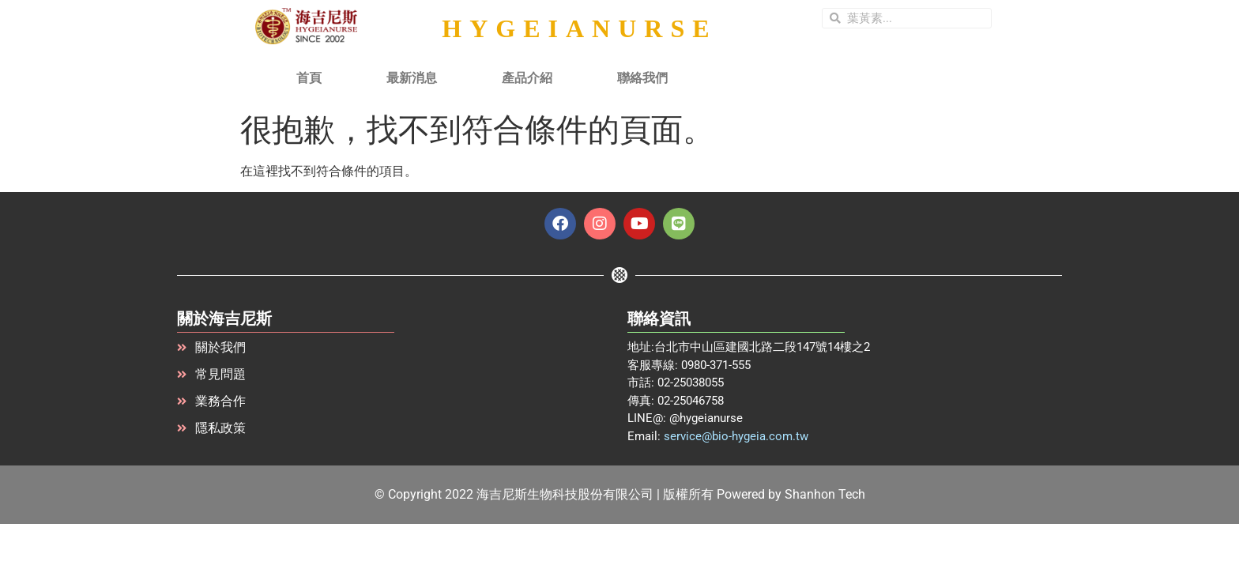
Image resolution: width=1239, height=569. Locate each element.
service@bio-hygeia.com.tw (736, 436)
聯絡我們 (642, 77)
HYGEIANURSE (579, 28)
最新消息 (411, 77)
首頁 (309, 77)
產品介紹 (527, 77)
